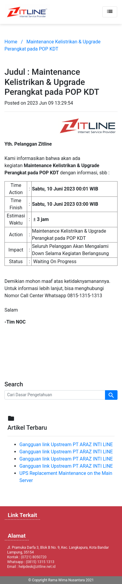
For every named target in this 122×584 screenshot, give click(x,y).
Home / (13, 42)
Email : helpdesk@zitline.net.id (31, 567)
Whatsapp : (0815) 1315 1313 (30, 562)
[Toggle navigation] (109, 11)
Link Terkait (22, 515)
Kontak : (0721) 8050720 (27, 557)
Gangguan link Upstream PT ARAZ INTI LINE (66, 444)
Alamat (17, 536)
